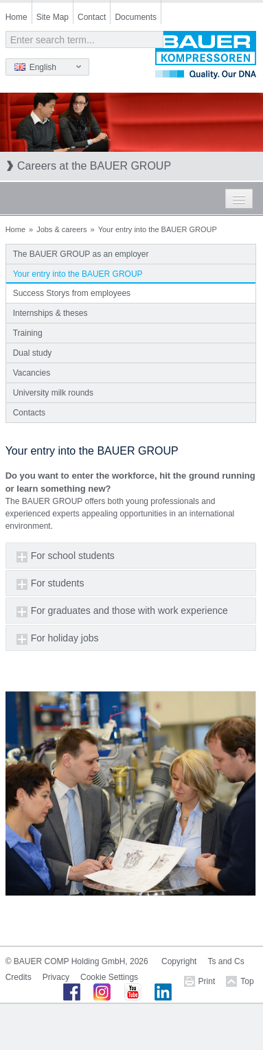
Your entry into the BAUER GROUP (78, 274)
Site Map (52, 17)
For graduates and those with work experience (129, 610)
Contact (92, 17)
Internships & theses (50, 313)
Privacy (56, 977)
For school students (73, 555)
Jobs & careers (61, 229)
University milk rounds (53, 393)
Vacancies (31, 373)
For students (57, 583)
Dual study (32, 353)
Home (16, 17)
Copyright (178, 961)
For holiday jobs (65, 637)
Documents (136, 17)
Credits (18, 977)
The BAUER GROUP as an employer (81, 254)
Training (28, 333)
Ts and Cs (225, 961)
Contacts (29, 413)
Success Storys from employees (71, 293)
